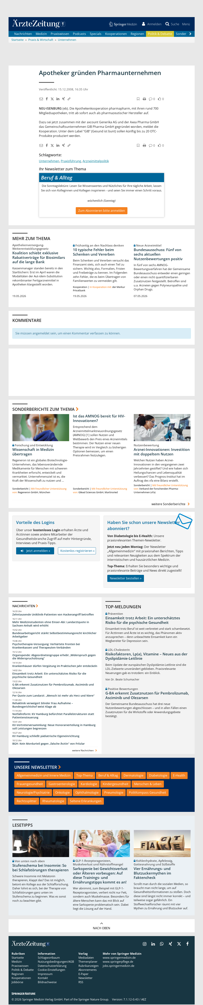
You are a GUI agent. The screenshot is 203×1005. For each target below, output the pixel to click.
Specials (95, 34)
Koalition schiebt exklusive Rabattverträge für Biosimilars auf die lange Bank (38, 258)
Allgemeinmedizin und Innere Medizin (44, 776)
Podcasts (79, 34)
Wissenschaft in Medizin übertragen (33, 452)
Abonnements (87, 970)
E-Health (179, 776)
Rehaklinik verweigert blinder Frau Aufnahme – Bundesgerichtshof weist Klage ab (42, 705)
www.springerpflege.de (118, 962)
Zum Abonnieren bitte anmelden (101, 211)
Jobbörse (17, 982)
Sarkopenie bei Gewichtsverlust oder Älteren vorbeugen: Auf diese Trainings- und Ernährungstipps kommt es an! (100, 876)
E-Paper (83, 974)
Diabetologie (158, 776)
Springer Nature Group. (93, 1000)
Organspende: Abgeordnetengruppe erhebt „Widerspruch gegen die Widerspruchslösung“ (54, 657)
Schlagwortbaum (49, 958)
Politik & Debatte (160, 34)
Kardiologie (89, 784)
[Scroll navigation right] (190, 34)
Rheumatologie (53, 801)
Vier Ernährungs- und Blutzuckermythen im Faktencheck (152, 874)
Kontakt (43, 978)
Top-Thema (84, 776)
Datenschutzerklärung (52, 966)
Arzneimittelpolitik (96, 162)
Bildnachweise (47, 982)
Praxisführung (71, 162)
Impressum (45, 974)
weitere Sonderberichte (171, 504)
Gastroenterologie (62, 784)
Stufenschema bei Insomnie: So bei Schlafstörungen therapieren (40, 868)
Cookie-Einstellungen (51, 970)
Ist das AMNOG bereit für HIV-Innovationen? (99, 419)
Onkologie (62, 793)
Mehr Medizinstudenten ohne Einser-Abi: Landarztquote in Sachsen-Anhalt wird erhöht (50, 624)
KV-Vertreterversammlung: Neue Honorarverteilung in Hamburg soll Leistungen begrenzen (54, 727)
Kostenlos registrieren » (77, 551)
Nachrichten (23, 34)
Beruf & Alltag (108, 776)
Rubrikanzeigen (88, 966)
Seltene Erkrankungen (85, 801)
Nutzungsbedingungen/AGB (56, 962)
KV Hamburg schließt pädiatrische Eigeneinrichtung (45, 736)
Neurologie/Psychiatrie (33, 793)
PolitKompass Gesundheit (147, 793)
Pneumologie (113, 793)
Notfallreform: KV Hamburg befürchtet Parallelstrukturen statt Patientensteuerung (53, 716)
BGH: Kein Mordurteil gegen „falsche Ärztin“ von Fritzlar (48, 744)
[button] (186, 24)
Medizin (41, 34)
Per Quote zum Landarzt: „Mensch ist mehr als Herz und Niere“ (53, 696)
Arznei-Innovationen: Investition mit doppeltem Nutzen (162, 452)
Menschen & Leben (147, 784)
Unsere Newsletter (35, 767)
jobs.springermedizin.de (118, 966)
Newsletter (85, 978)
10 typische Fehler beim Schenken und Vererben (94, 252)
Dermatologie (133, 776)
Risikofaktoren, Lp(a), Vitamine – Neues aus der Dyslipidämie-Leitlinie (146, 656)
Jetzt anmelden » (35, 551)
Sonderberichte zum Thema (43, 409)
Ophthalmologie (87, 793)
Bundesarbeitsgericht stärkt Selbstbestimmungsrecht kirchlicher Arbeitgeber (54, 635)
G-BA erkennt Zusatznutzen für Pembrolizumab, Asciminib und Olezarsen (53, 686)
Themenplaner (87, 962)
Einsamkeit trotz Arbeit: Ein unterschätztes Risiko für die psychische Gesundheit (49, 675)
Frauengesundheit (30, 784)
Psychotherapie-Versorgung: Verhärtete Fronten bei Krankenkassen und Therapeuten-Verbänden (46, 646)
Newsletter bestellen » (125, 579)
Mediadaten (86, 958)
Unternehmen (49, 162)
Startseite (18, 958)
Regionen (137, 34)
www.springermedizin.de (119, 958)
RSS (80, 982)
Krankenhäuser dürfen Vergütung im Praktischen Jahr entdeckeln (54, 666)
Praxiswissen (60, 34)
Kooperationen (116, 34)
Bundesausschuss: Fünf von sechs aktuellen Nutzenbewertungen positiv (158, 255)
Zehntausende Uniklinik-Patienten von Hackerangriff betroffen (53, 615)
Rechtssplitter (27, 801)
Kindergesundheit (115, 784)
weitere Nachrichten (85, 750)
